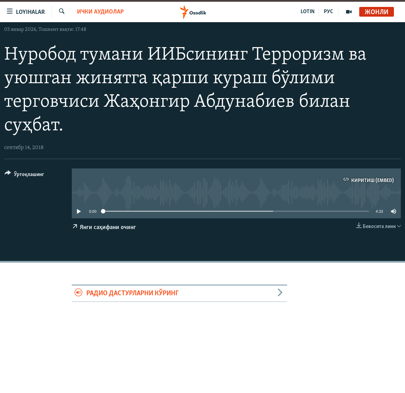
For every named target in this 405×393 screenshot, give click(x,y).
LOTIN (307, 12)
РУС (328, 12)
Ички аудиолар (100, 12)
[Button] (24, 175)
